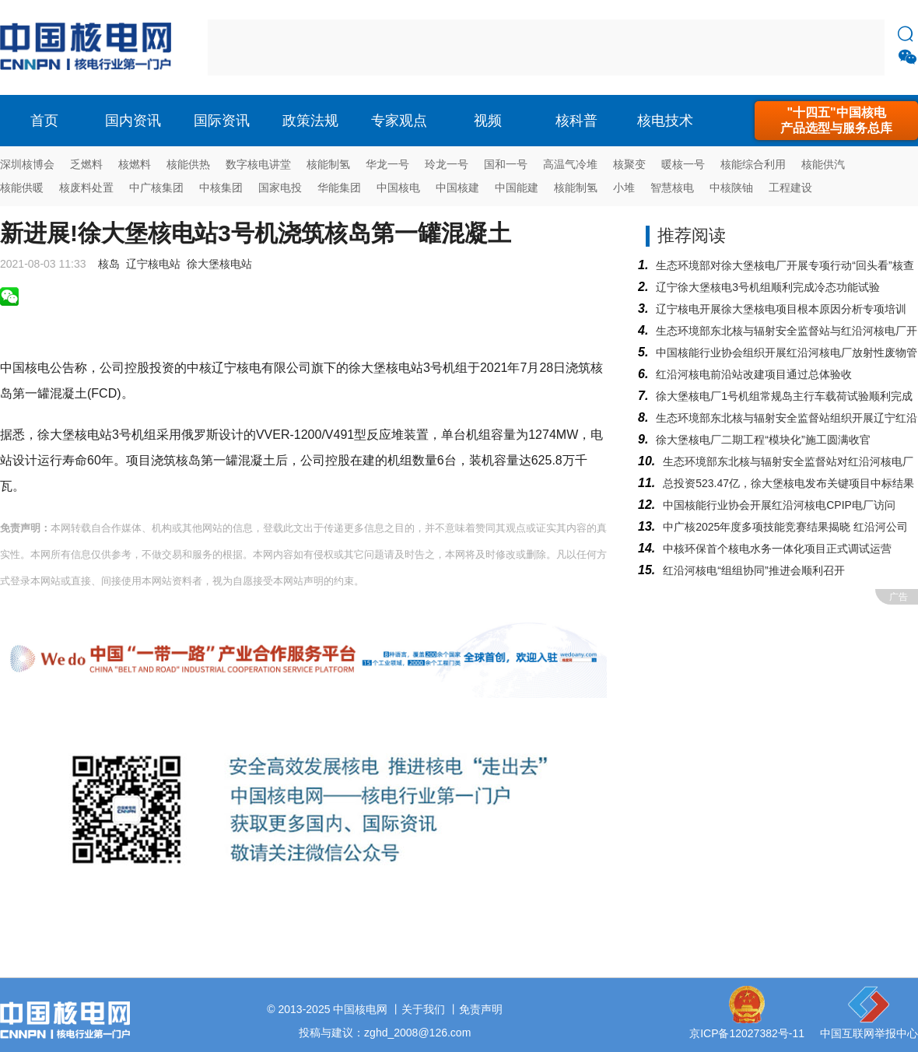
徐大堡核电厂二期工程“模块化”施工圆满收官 (763, 439)
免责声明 (481, 1009)
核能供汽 (823, 164)
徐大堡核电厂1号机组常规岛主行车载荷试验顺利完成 (784, 396)
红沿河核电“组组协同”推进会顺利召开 (753, 570)
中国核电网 (360, 1009)
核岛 (109, 264)
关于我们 (423, 1009)
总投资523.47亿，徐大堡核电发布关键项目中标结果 (788, 483)
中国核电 (398, 187)
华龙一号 (387, 164)
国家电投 (280, 187)
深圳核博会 (27, 164)
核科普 (576, 120)
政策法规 (310, 120)
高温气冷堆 (570, 164)
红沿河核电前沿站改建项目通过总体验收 (754, 374)
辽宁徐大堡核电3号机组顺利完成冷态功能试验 (768, 287)
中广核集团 (156, 187)
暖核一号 (683, 164)
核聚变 (629, 164)
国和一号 (505, 164)
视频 (488, 120)
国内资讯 (133, 120)
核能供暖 (22, 187)
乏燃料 (86, 164)
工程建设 (790, 187)
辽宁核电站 (153, 264)
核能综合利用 (753, 164)
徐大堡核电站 (219, 264)
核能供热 (188, 164)
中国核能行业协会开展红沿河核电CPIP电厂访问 (779, 505)
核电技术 (665, 120)
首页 (44, 120)
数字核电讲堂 (258, 164)
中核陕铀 (731, 187)
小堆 (624, 187)
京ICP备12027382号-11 (746, 1033)
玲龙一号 (446, 164)
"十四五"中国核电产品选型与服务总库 (836, 120)
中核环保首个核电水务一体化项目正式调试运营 (777, 548)
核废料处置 (86, 187)
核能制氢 (328, 164)
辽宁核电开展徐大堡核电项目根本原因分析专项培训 (781, 309)
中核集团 (221, 187)
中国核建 (457, 187)
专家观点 (399, 120)
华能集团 (339, 187)
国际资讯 (222, 120)
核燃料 (134, 164)
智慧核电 (672, 187)
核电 (89, 47)
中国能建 (516, 187)
